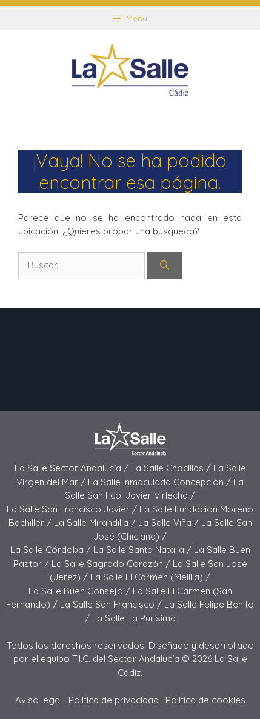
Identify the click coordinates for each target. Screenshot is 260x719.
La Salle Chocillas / (172, 468)
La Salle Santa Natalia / (143, 549)
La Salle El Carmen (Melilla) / (150, 577)
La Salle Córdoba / (51, 549)
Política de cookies (205, 700)
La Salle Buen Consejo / (80, 591)
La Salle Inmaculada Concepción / (160, 482)
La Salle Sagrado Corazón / (112, 563)
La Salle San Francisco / (112, 604)
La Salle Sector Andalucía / (73, 468)
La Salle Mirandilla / (96, 522)
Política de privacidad (113, 700)
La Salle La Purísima (134, 618)
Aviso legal (38, 700)
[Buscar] (164, 265)
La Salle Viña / (169, 522)
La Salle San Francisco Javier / (73, 509)
